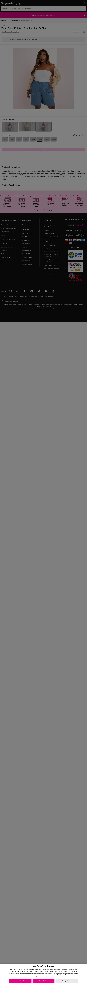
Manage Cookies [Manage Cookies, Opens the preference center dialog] (67, 981)
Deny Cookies (43, 981)
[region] (43, 974)
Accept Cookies (20, 981)
